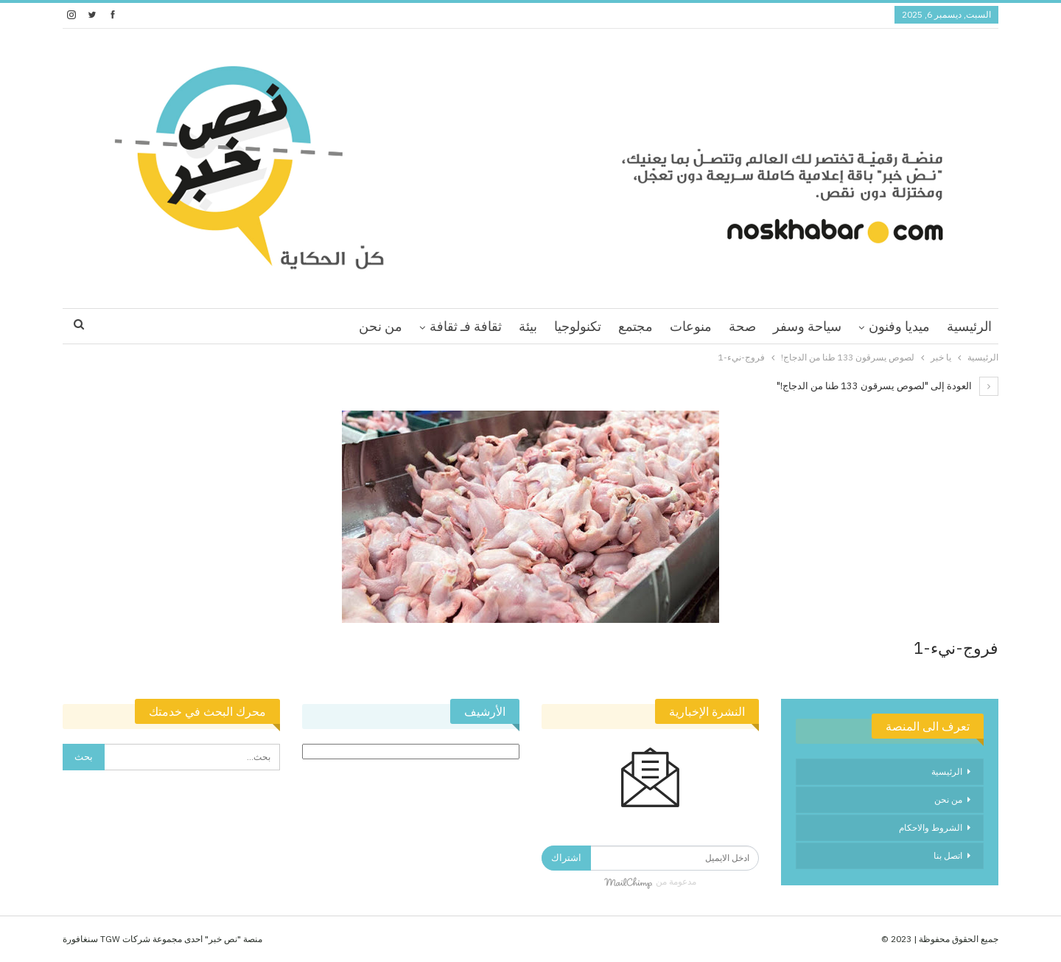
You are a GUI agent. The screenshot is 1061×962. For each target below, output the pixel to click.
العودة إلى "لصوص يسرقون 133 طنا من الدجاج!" (887, 386)
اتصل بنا (948, 855)
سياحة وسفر (807, 326)
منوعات (691, 326)
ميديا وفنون (899, 326)
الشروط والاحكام (930, 827)
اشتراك (566, 857)
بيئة (528, 326)
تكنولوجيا (577, 326)
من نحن (380, 326)
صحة (742, 326)
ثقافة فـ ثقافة (466, 326)
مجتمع (635, 326)
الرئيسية (969, 326)
